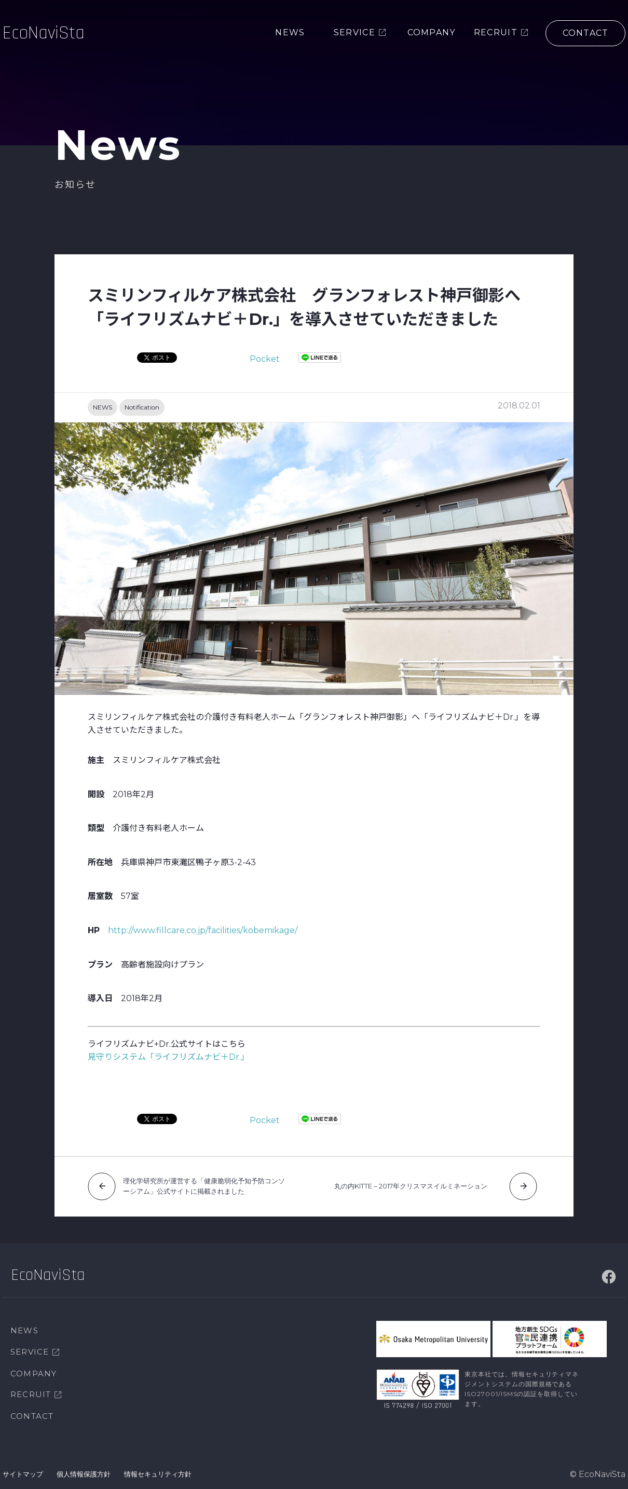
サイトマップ (23, 1474)
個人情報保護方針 (84, 1474)
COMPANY (33, 1373)
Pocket (265, 359)
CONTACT (31, 1416)
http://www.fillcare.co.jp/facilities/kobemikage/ (202, 930)
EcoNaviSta (44, 33)
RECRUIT (30, 1394)
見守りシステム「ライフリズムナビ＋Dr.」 (168, 1057)
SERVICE (29, 1352)
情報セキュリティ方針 (158, 1474)
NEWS (102, 407)
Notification (142, 407)
